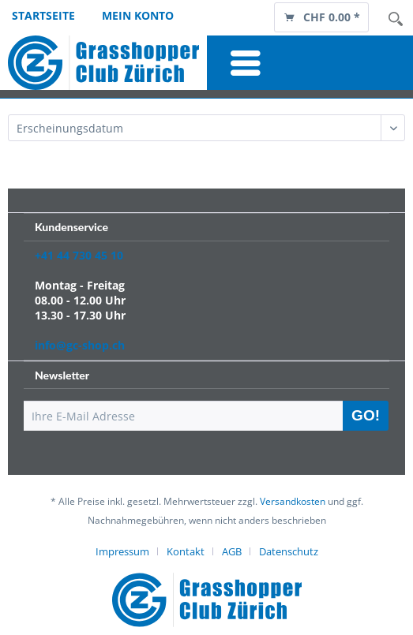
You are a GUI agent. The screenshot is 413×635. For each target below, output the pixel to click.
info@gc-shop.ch (80, 345)
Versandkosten (292, 501)
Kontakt (186, 551)
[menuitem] (321, 16)
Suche (396, 19)
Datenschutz (288, 551)
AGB (232, 551)
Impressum (122, 551)
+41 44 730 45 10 (79, 255)
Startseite (43, 15)
